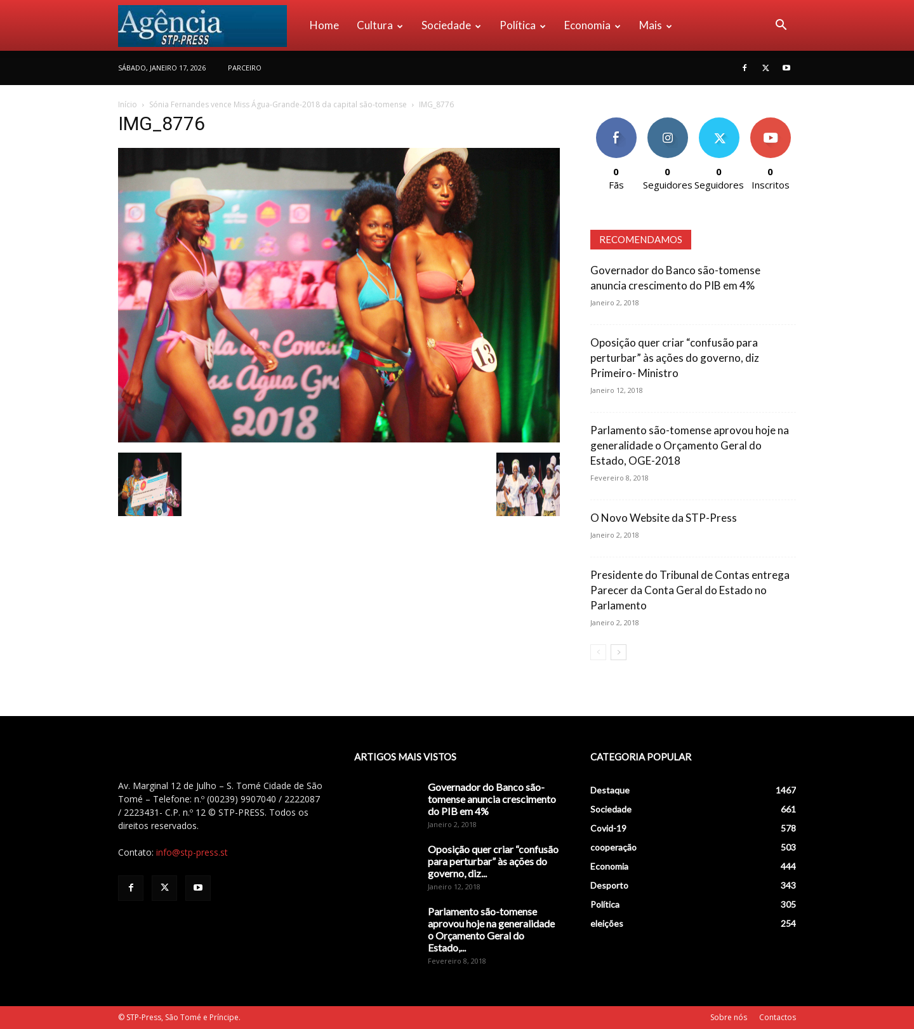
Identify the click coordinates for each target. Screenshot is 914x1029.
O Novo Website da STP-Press (663, 517)
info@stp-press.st (192, 852)
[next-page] (618, 652)
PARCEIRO (245, 67)
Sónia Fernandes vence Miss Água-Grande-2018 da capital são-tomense (278, 104)
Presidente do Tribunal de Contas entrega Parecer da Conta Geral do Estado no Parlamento (690, 590)
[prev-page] (598, 652)
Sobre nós (728, 1017)
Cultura (380, 25)
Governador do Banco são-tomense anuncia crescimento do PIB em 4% (492, 799)
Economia (592, 25)
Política (523, 25)
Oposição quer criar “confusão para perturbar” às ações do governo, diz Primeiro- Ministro (674, 358)
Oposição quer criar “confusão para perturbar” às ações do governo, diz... (493, 861)
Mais (655, 25)
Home (324, 25)
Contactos (777, 1017)
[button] (780, 26)
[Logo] (209, 25)
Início (127, 104)
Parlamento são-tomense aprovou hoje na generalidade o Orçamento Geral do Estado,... (491, 929)
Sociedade (451, 25)
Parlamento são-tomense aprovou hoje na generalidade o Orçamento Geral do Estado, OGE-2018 (689, 445)
